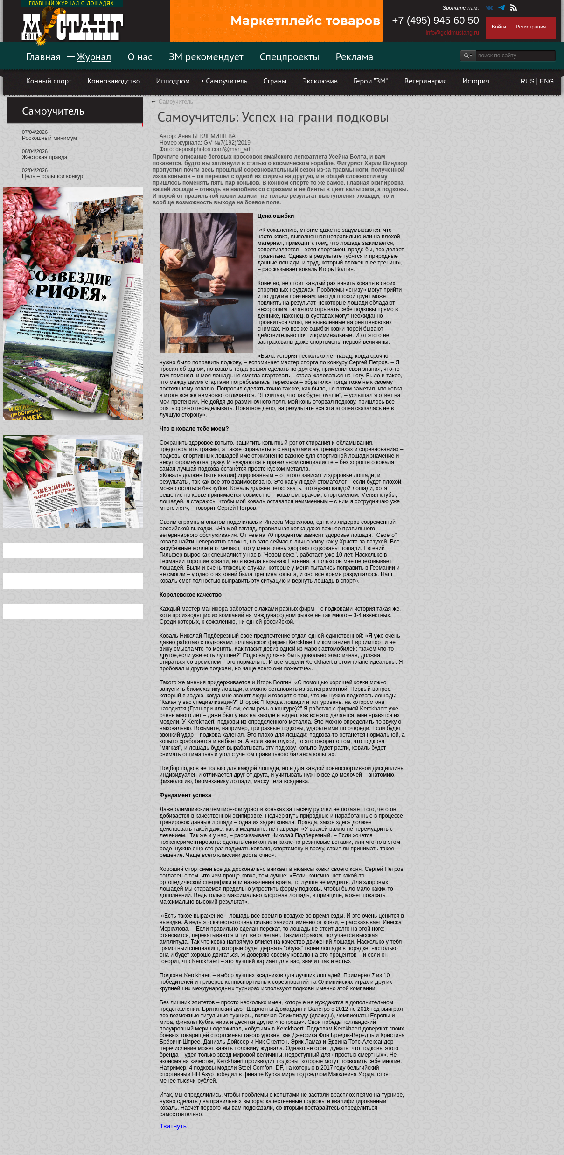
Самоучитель (226, 80)
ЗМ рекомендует (206, 56)
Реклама (355, 56)
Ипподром (173, 80)
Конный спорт (48, 80)
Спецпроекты (290, 56)
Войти (499, 26)
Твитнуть (173, 1126)
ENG (547, 81)
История (475, 80)
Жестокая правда (44, 157)
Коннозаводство (113, 80)
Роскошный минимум (49, 138)
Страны (274, 80)
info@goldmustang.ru (452, 32)
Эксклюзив (320, 80)
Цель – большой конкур (52, 176)
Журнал (94, 56)
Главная (43, 56)
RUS (528, 81)
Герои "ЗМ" (371, 80)
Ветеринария (425, 80)
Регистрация (531, 26)
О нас (140, 56)
